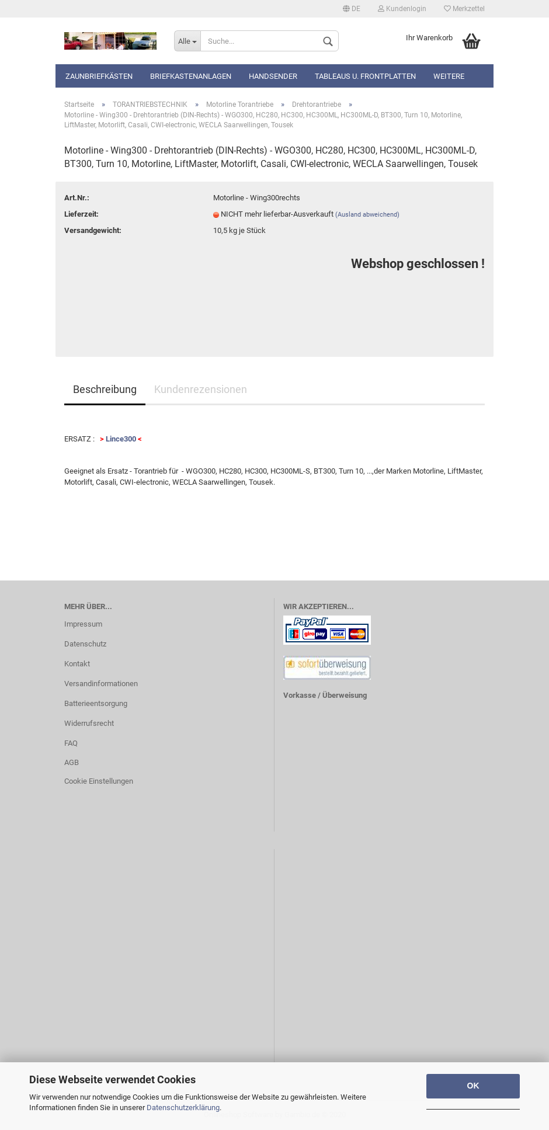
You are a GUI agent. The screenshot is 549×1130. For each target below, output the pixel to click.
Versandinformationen (101, 683)
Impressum (83, 624)
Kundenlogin (402, 9)
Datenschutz (85, 643)
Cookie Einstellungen (98, 781)
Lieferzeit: (81, 214)
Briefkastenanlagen (190, 76)
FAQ (71, 743)
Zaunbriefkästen (99, 76)
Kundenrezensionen (200, 389)
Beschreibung (105, 389)
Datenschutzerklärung (183, 1107)
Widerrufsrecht (89, 723)
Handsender (273, 76)
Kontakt (77, 663)
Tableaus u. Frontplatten (365, 76)
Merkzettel (464, 9)
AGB (71, 762)
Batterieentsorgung (95, 703)
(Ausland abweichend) (367, 214)
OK (473, 1085)
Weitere (448, 76)
